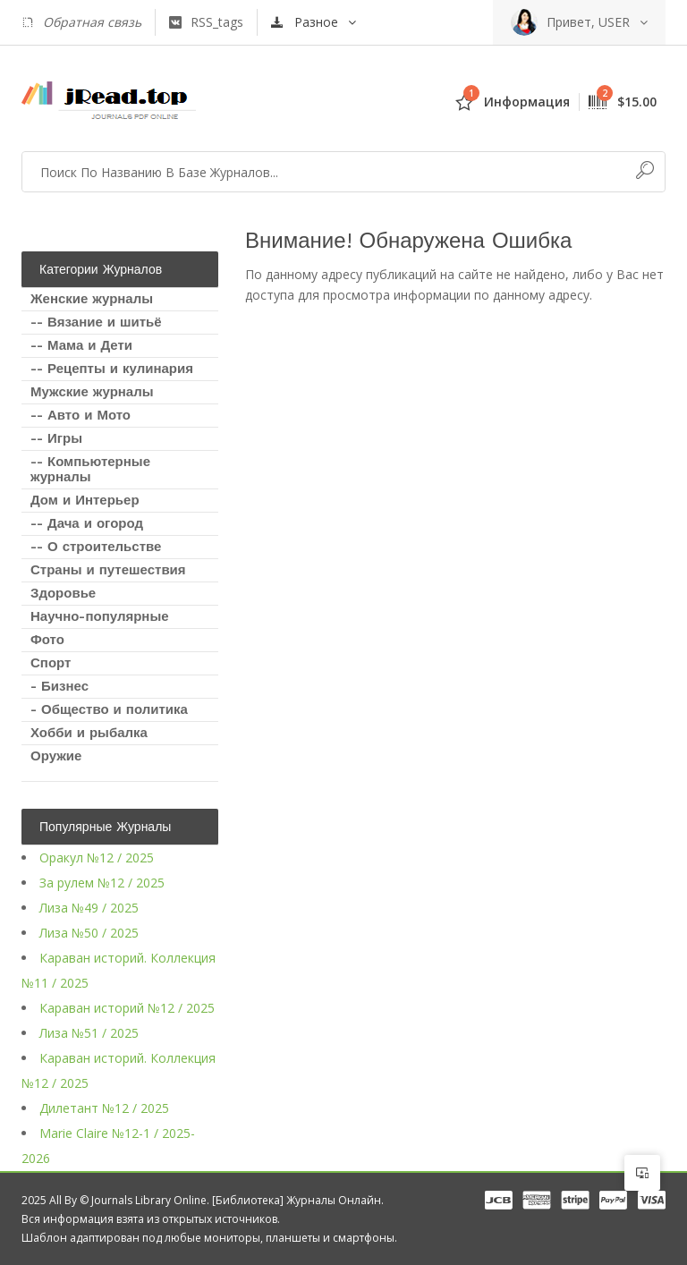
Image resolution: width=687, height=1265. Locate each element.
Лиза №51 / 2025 (89, 1032)
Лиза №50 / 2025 (89, 932)
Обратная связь (81, 22)
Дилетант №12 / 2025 (104, 1107)
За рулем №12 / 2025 (102, 882)
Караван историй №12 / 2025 (127, 1007)
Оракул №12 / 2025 (96, 857)
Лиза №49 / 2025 (89, 907)
